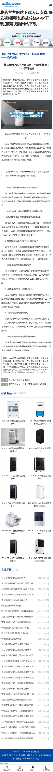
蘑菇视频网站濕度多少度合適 (14, 600)
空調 (14, 211)
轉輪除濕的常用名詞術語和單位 (15, 628)
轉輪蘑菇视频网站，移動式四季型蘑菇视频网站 (19, 705)
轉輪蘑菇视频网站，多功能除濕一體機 (18, 727)
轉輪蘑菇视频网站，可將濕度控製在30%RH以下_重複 (19, 733)
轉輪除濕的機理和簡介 (11, 605)
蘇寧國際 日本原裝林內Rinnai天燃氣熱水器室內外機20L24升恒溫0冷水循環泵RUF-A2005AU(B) (19, 589)
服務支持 (33, 768)
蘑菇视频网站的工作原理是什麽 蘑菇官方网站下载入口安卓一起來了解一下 (19, 716)
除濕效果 (7, 303)
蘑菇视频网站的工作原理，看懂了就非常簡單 (19, 583)
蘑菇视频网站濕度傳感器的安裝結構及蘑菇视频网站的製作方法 (19, 738)
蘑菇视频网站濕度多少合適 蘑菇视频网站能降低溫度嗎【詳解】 (19, 661)
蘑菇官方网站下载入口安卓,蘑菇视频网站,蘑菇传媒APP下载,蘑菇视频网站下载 (26, 18)
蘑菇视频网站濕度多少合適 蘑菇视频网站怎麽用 (19, 677)
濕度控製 (15, 255)
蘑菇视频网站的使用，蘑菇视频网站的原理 (27, 384)
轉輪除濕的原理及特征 (11, 639)
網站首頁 (6, 768)
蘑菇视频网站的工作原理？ (13, 578)
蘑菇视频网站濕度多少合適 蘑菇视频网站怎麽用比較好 (19, 666)
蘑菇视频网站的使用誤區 (19, 380)
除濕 (27, 148)
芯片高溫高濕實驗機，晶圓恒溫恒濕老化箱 (19, 611)
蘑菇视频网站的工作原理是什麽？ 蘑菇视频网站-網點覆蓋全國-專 (19, 672)
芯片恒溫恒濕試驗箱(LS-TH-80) (15, 633)
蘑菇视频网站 (11, 144)
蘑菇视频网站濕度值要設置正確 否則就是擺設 (19, 694)
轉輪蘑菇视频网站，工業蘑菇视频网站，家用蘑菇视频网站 (19, 711)
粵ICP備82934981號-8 (31, 759)
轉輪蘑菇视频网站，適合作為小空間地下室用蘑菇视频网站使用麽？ (19, 655)
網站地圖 (4, 763)
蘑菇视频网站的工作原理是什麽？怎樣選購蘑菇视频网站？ (19, 644)
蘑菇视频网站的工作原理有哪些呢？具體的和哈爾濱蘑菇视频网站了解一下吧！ (19, 622)
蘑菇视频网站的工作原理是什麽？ (16, 650)
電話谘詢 (46, 768)
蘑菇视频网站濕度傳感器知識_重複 (16, 699)
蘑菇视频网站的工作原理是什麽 (15, 688)
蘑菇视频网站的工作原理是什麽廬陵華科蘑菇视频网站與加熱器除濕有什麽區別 (19, 683)
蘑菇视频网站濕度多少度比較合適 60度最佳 (19, 594)
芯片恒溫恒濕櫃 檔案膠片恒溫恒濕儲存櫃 (19, 722)
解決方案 (20, 768)
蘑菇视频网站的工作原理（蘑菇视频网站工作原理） (19, 616)
